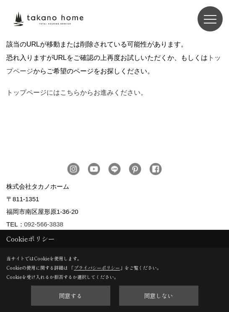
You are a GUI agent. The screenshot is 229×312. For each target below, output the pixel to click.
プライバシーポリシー (97, 267)
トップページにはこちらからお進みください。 (76, 92)
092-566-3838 (43, 224)
